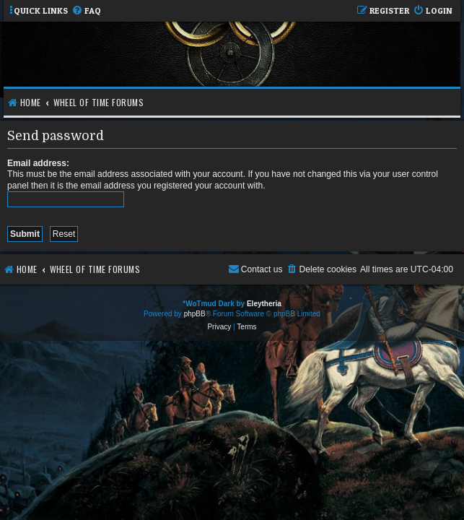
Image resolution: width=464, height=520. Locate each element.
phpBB (195, 314)
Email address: (38, 163)
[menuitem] (86, 11)
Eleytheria (264, 304)
